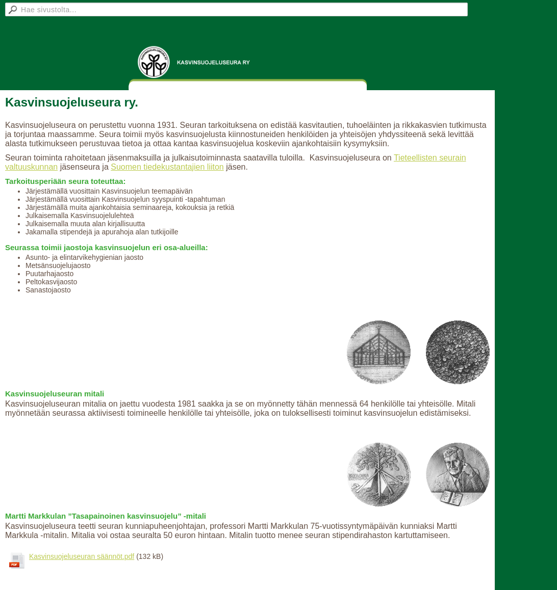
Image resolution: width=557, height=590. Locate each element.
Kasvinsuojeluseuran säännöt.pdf (81, 556)
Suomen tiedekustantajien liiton (167, 167)
